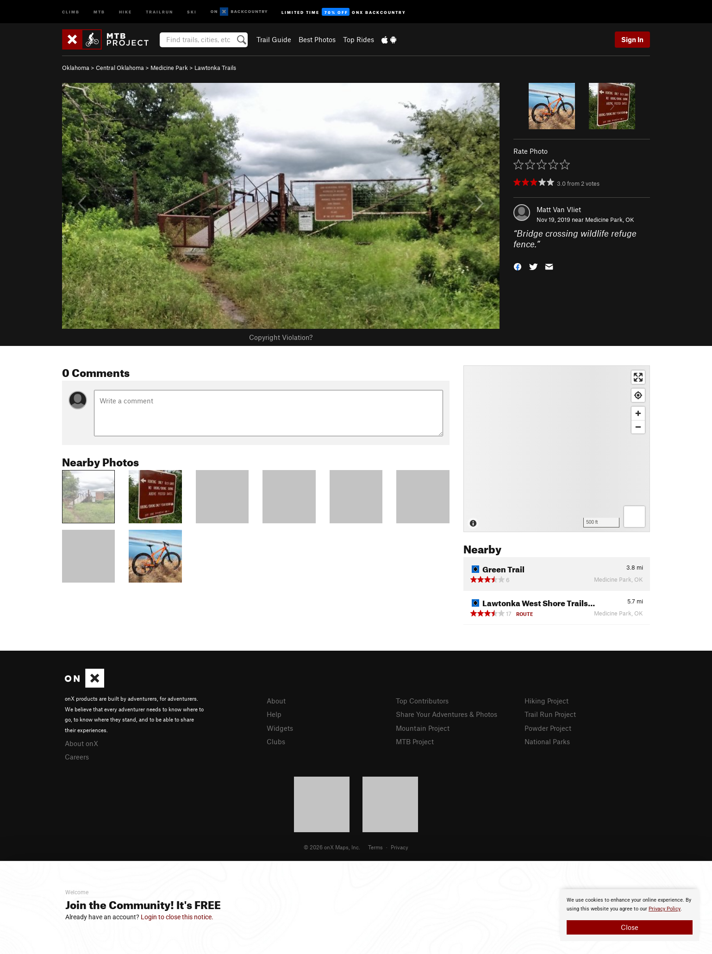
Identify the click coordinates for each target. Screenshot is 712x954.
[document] (630, 915)
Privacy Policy (665, 909)
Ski (192, 11)
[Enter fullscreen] (638, 377)
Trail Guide (273, 39)
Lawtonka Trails (215, 67)
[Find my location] (638, 395)
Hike (125, 11)
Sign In (632, 39)
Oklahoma (75, 67)
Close (629, 927)
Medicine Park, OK (609, 219)
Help (274, 714)
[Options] (634, 516)
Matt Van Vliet (559, 209)
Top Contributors (422, 701)
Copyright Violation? (280, 337)
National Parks (547, 741)
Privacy (399, 847)
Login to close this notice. (177, 917)
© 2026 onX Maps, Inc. (332, 847)
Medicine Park (169, 67)
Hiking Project (546, 701)
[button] (517, 265)
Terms (375, 847)
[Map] (557, 449)
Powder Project (548, 728)
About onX (81, 743)
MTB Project (415, 741)
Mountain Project (423, 728)
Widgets (280, 728)
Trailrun (159, 11)
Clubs (276, 741)
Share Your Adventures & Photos (446, 714)
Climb (71, 11)
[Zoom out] (638, 426)
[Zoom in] (638, 413)
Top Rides (358, 39)
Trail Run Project (550, 714)
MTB (99, 11)
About (276, 701)
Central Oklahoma (120, 67)
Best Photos (317, 39)
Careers (77, 757)
